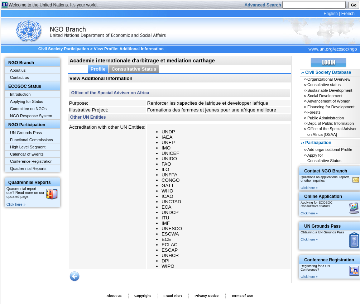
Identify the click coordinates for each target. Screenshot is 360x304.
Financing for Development (330, 107)
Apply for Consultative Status (324, 158)
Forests (314, 112)
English (330, 13)
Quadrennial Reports (28, 168)
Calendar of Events (27, 154)
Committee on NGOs (28, 108)
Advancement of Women (328, 101)
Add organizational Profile (329, 149)
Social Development (324, 96)
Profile (98, 69)
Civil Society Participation (63, 49)
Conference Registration (31, 161)
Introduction (20, 94)
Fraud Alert (172, 296)
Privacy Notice (207, 296)
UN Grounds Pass (26, 132)
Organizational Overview (328, 79)
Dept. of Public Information (330, 123)
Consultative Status (133, 69)
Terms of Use (242, 296)
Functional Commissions (31, 140)
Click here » (15, 204)
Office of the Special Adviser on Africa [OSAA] (331, 131)
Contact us (19, 77)
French (348, 13)
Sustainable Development (329, 90)
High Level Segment (27, 147)
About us (17, 70)
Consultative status (324, 84)
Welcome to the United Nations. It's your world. (53, 5)
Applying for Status (26, 101)
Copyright (142, 296)
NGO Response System (31, 116)
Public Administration (325, 118)
